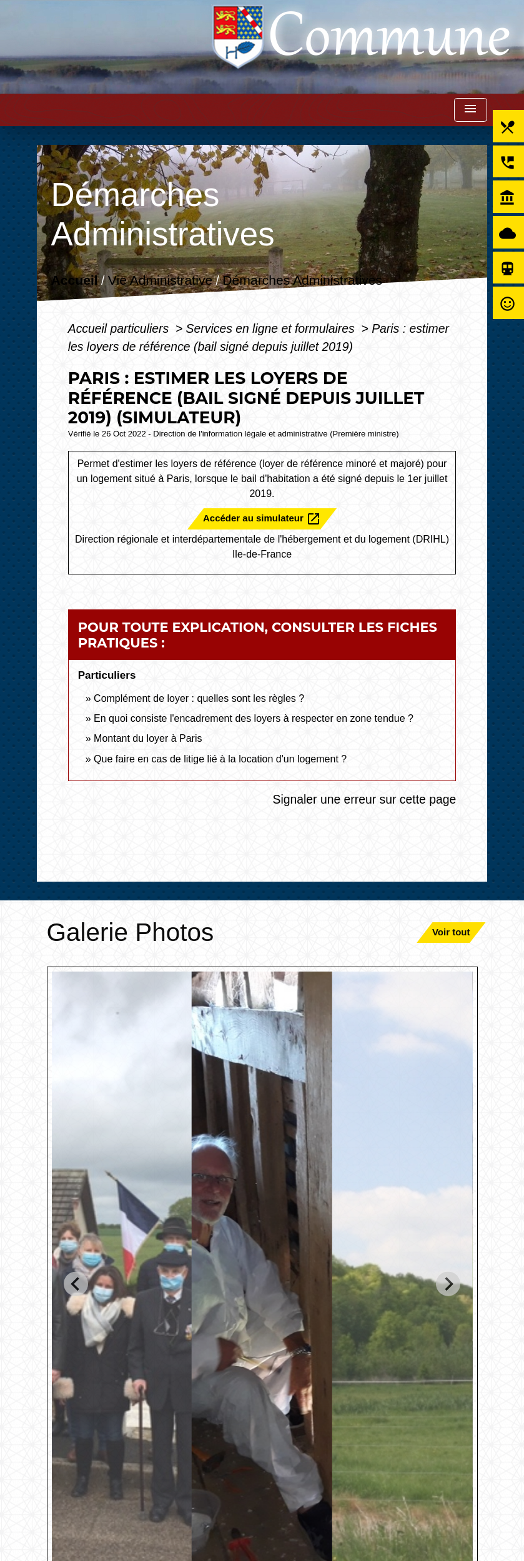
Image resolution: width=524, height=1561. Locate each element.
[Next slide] (448, 1284)
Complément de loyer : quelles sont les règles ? (199, 698)
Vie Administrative (160, 280)
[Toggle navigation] (470, 110)
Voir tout (451, 932)
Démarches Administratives (302, 280)
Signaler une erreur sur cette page (364, 799)
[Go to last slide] (76, 1284)
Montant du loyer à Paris (148, 738)
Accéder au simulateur (262, 518)
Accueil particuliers (120, 328)
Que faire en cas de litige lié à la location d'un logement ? (220, 759)
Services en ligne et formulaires (272, 328)
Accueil (74, 280)
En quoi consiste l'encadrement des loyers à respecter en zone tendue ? (253, 718)
